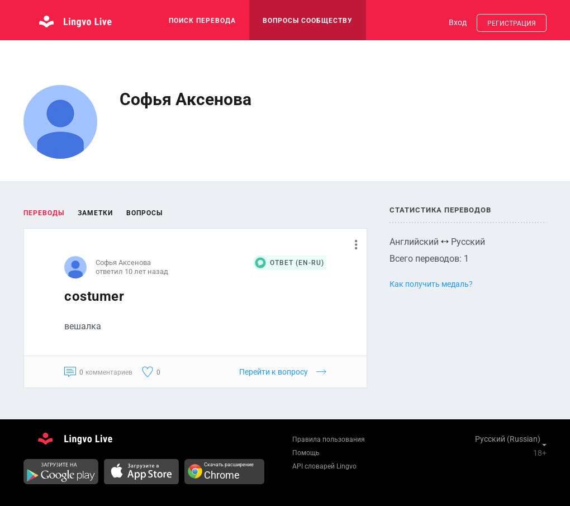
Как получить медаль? (431, 284)
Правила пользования (328, 439)
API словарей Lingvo (324, 466)
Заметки (95, 213)
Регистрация (511, 23)
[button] (351, 244)
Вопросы (144, 213)
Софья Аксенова (123, 262)
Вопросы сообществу (308, 21)
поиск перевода (202, 21)
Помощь (306, 453)
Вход (458, 22)
